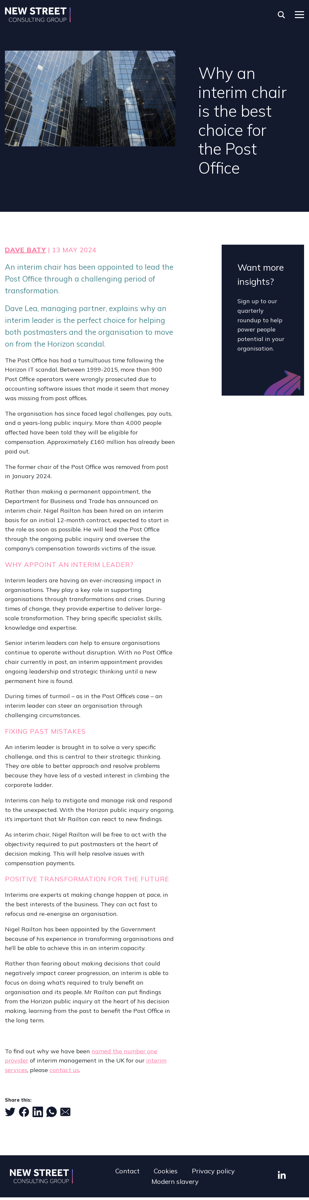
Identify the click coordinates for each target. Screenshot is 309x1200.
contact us (64, 1070)
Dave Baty (25, 250)
